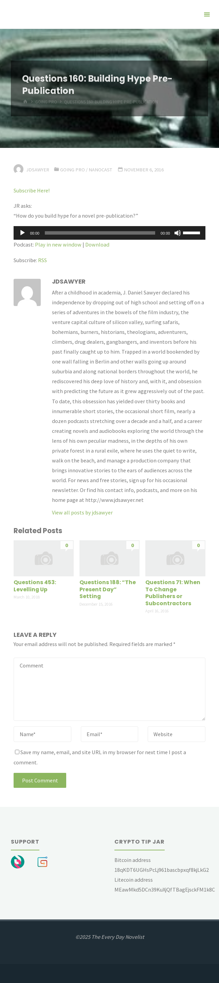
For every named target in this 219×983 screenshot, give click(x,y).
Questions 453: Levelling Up (35, 585)
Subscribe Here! (32, 190)
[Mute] (177, 233)
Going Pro (72, 170)
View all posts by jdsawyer (82, 512)
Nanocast (100, 170)
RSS (42, 260)
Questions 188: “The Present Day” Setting (107, 589)
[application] (109, 233)
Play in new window (58, 244)
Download (97, 244)
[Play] (22, 233)
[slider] (100, 233)
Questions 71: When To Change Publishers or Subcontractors (172, 592)
